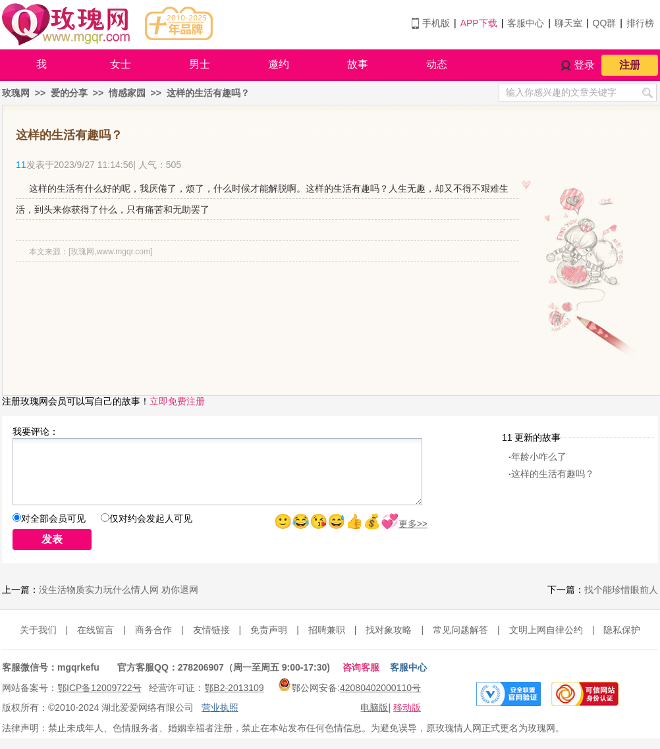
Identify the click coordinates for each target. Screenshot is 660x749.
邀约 (278, 64)
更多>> (413, 523)
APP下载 (478, 23)
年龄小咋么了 (538, 456)
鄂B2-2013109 (233, 687)
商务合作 (153, 629)
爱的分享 (69, 93)
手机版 (436, 23)
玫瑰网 (16, 93)
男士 (199, 64)
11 (21, 164)
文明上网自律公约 (546, 629)
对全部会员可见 (53, 518)
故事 (357, 64)
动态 (436, 64)
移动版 (407, 707)
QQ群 (605, 23)
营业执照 (220, 707)
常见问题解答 (460, 629)
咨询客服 (361, 667)
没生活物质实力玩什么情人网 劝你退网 (118, 589)
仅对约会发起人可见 (150, 518)
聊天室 (568, 23)
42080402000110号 (380, 687)
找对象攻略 (389, 629)
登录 (584, 64)
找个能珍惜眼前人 (621, 589)
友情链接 (211, 629)
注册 (629, 64)
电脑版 (374, 707)
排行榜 (640, 23)
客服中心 (525, 23)
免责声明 (268, 629)
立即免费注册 (177, 401)
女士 (120, 64)
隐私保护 (621, 629)
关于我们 (38, 629)
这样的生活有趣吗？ (208, 93)
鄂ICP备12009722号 (99, 687)
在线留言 (95, 629)
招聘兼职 (326, 629)
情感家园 (127, 93)
